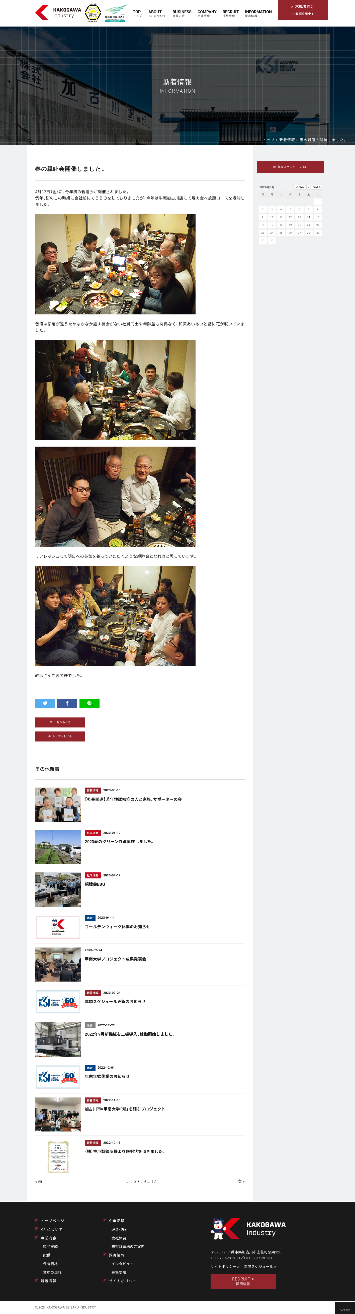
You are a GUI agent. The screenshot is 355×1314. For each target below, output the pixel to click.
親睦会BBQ (95, 885)
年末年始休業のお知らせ (107, 1077)
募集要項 (119, 1272)
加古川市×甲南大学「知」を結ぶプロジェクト (125, 1109)
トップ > (271, 140)
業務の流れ (52, 1272)
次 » (241, 1182)
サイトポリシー (123, 1280)
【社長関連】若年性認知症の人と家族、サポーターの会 (133, 800)
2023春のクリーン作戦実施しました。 (119, 842)
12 (153, 1182)
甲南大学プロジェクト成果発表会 (115, 960)
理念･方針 (120, 1229)
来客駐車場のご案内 (128, 1246)
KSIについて (52, 1229)
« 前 (38, 1182)
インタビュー (123, 1263)
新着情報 (49, 1280)
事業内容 (49, 1237)
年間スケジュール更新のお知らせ (115, 1002)
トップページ (53, 1220)
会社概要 (119, 1237)
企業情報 (117, 1220)
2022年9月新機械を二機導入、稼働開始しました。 (130, 1035)
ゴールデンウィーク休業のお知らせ (117, 927)
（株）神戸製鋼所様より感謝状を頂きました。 (125, 1152)
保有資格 (50, 1263)
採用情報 (117, 1254)
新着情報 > (289, 140)
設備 (46, 1254)
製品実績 (50, 1246)
